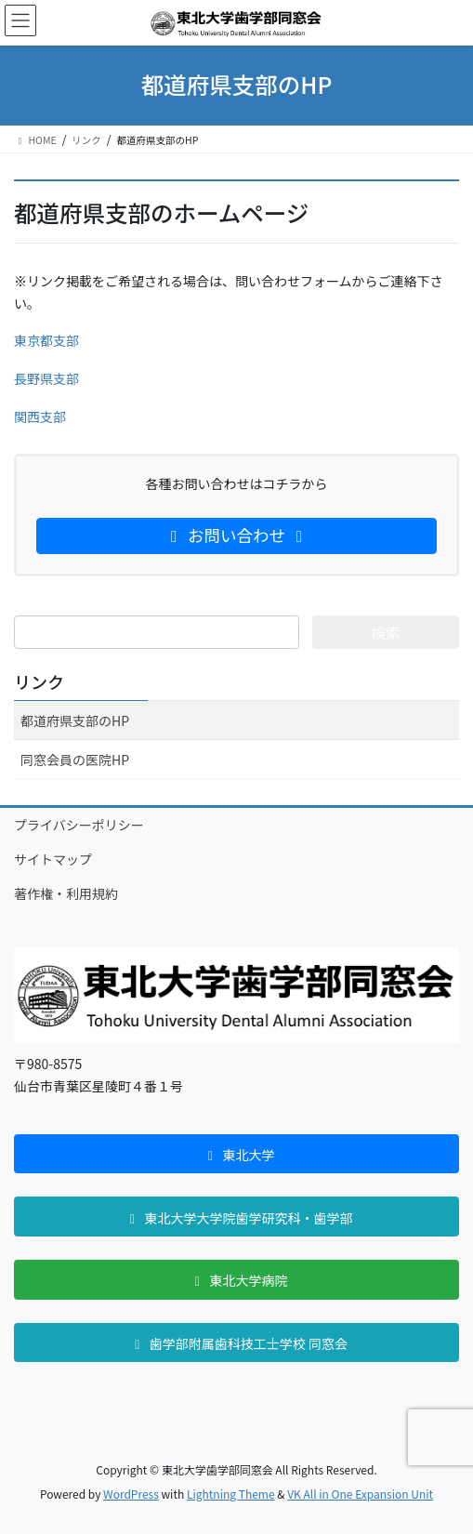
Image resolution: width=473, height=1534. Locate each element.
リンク (39, 681)
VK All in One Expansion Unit (360, 1493)
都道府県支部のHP (74, 720)
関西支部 (40, 416)
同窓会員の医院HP (74, 759)
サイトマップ (53, 859)
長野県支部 (46, 378)
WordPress (131, 1493)
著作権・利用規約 (66, 893)
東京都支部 (46, 340)
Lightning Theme (231, 1493)
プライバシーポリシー (79, 824)
